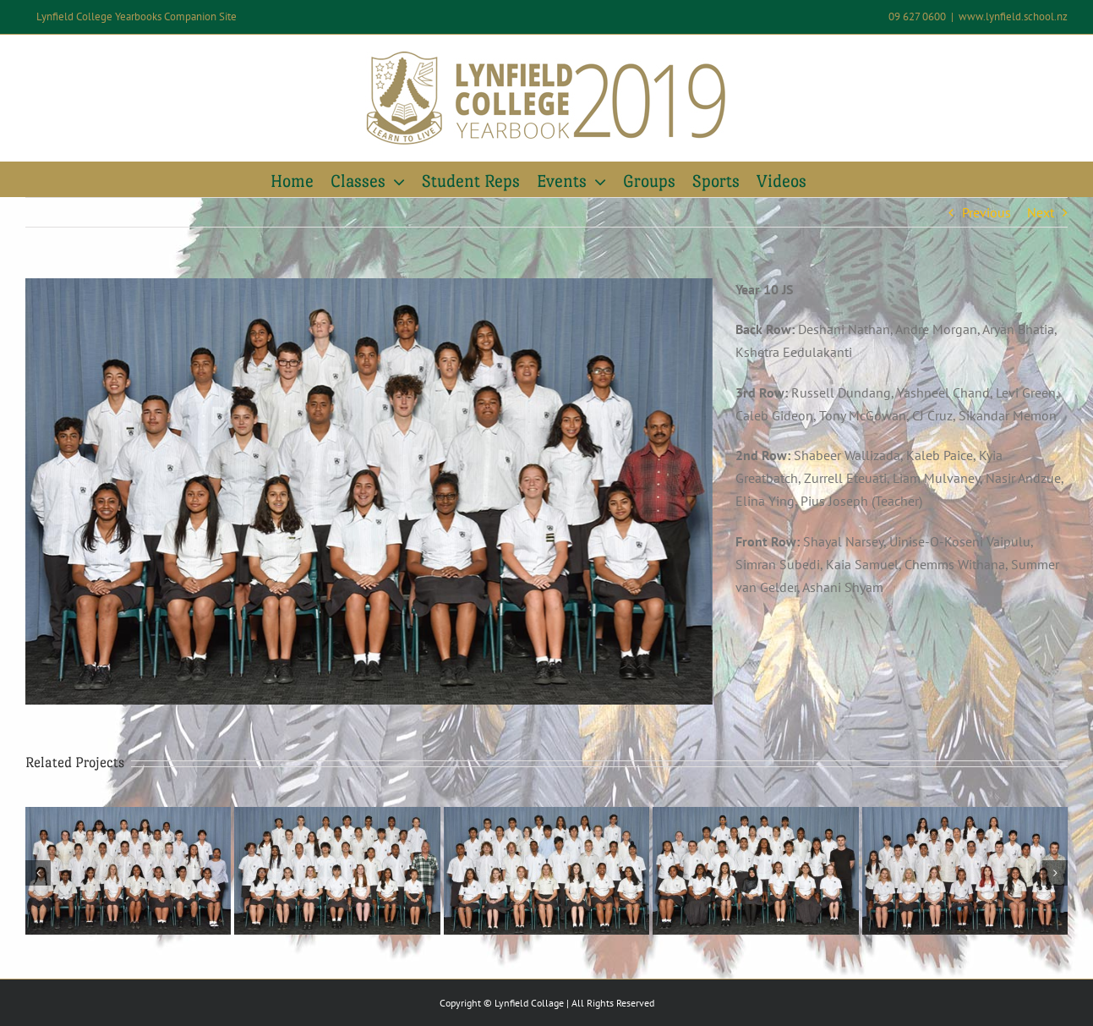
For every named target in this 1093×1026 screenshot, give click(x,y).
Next (1040, 212)
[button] (38, 873)
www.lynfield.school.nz (1013, 16)
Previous (986, 212)
